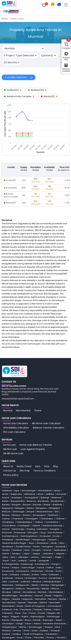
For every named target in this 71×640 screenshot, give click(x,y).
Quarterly (47, 55)
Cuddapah (24, 525)
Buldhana (53, 515)
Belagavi (19, 508)
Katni (58, 567)
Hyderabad (60, 550)
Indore (5, 553)
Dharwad (7, 532)
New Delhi (55, 602)
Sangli (19, 623)
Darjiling (31, 529)
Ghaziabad (42, 543)
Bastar (47, 504)
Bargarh (16, 504)
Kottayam (54, 574)
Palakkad (7, 609)
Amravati (61, 494)
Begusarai (7, 508)
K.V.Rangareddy (10, 564)
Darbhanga (18, 529)
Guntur (36, 546)
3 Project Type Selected (19, 55)
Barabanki (43, 501)
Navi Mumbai (23, 410)
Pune (18, 613)
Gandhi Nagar (22, 539)
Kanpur (15, 567)
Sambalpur (8, 623)
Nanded (52, 599)
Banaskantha (18, 501)
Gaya (31, 543)
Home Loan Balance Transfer (36, 444)
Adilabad (7, 490)
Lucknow (13, 581)
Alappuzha (16, 494)
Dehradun (42, 529)
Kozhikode (7, 578)
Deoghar (54, 529)
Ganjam (52, 539)
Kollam (35, 574)
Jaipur (26, 553)
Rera (37, 466)
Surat (19, 637)
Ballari (5, 501)
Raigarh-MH (54, 613)
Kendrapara (22, 571)
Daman (6, 529)
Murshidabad (56, 592)
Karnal (40, 567)
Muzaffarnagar (10, 595)
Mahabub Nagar (52, 581)
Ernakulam (45, 536)
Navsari (22, 602)
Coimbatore (52, 522)
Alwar (40, 494)
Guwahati (60, 546)
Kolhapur (14, 574)
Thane (37, 410)
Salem (59, 620)
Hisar (27, 550)
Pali (16, 609)
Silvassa (6, 630)
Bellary (30, 508)
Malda (35, 585)
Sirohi (26, 630)
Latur (4, 581)
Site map (25, 470)
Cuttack (36, 525)
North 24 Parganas (35, 606)
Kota (44, 574)
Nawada (32, 602)
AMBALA (50, 494)
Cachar (6, 518)
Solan (35, 630)
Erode (56, 536)
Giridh (54, 543)
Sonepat (55, 630)
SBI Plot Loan (10, 449)
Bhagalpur (54, 508)
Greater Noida (23, 546)
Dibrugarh (33, 532)
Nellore (43, 602)
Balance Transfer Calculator (48, 427)
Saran (28, 623)
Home (4, 18)
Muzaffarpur (26, 595)
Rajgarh (15, 616)
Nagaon (58, 595)
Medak (45, 588)
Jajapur (36, 553)
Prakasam (7, 613)
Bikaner (6, 515)
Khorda (49, 571)
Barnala (37, 504)
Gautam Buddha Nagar (14, 543)
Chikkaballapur (24, 522)
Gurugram (47, 546)
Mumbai (7, 410)
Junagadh (43, 560)
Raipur (5, 616)
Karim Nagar (28, 567)
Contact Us (9, 470)
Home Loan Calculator (15, 423)
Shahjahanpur (9, 627)
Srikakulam (51, 634)
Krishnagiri (31, 578)
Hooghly (36, 550)
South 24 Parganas (33, 634)
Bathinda (57, 504)
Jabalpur (16, 553)
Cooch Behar (9, 525)
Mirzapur (6, 592)
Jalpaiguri (23, 557)
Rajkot (25, 616)
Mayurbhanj (33, 588)
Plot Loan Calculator (14, 432)
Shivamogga (35, 627)
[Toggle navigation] (66, 5)
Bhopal (30, 511)
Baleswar (57, 497)
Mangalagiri (58, 585)
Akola (5, 494)
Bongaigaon (39, 515)
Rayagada (17, 620)
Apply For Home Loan (59, 4)
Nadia (48, 595)
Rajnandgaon (38, 616)
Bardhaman (57, 501)
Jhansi (5, 560)
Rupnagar (48, 620)
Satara (37, 623)
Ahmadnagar (29, 490)
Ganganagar (39, 539)
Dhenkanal (19, 532)
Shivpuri (49, 627)
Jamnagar (46, 557)
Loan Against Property (33, 449)
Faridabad (7, 539)
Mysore (39, 595)
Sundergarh (8, 637)
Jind (13, 560)
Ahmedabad (45, 490)
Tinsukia (61, 637)
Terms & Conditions (44, 470)
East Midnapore (10, 536)
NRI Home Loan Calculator (46, 423)
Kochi (59, 571)
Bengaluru (41, 508)
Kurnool (43, 578)
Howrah (47, 550)
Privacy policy (10, 475)
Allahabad (29, 494)
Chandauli (17, 518)
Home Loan (9, 444)
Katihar (50, 567)
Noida (20, 606)
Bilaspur (16, 515)
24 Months (10, 62)
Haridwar (17, 550)
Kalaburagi (27, 564)
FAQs (47, 466)
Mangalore (8, 588)
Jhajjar (58, 557)
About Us (8, 466)
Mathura (20, 588)
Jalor (13, 557)
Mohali (17, 592)
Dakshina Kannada (52, 525)
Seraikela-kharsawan (54, 623)
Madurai (37, 581)
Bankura (31, 501)
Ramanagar (53, 616)
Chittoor (39, 522)
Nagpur (6, 599)
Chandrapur (46, 518)
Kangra (55, 564)
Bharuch (6, 511)
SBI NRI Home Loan (13, 453)
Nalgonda (27, 599)
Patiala (47, 609)
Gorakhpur (7, 546)
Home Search (52, 4)
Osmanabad (54, 606)
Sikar (57, 627)
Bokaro (27, 515)
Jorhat (32, 560)
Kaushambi (8, 571)
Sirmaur (17, 630)
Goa (61, 543)
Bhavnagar (19, 511)
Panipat (38, 609)
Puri (25, 613)
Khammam (37, 571)
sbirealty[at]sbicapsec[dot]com (18, 398)
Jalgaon (60, 553)
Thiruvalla (39, 637)
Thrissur (50, 637)
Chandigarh (31, 518)
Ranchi (5, 620)
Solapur (44, 630)
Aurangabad (31, 497)
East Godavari (55, 532)
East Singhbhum (29, 536)
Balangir (45, 497)
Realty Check (24, 466)
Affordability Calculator (16, 427)
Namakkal (40, 599)
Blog (55, 466)
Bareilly (6, 504)
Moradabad (29, 592)
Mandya (45, 585)
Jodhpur (22, 560)
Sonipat (6, 634)
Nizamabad (8, 606)
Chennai (60, 518)
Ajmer (57, 490)
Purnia (32, 613)
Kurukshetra (55, 578)
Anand (5, 497)
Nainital (16, 599)
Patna (57, 609)
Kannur (5, 567)
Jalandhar (48, 553)
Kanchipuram (42, 564)
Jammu (35, 557)
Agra (16, 490)
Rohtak (37, 620)
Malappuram (22, 585)
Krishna (19, 578)
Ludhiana (25, 581)
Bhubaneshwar (45, 511)
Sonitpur (17, 634)
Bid (56, 511)
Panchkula (25, 609)
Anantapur (16, 497)
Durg (43, 532)
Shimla (22, 627)
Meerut (55, 588)
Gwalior (6, 550)
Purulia (41, 613)
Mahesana (7, 585)
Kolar (5, 574)
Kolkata (26, 574)
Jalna (5, 557)
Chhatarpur (8, 522)
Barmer (27, 504)
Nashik (62, 599)
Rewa (28, 620)
